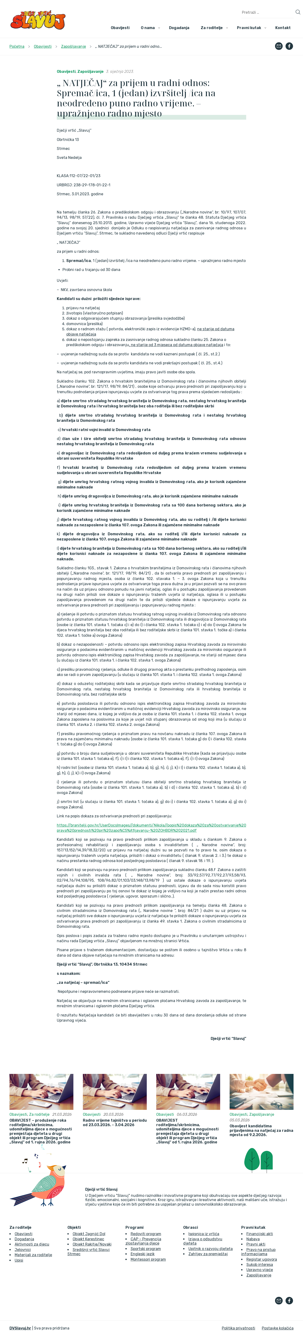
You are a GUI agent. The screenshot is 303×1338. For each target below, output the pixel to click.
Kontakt (283, 28)
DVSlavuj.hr (20, 1328)
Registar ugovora (261, 1259)
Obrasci (190, 1227)
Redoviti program (146, 1234)
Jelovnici (23, 1249)
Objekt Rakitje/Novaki (92, 1244)
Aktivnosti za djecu (32, 1244)
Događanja (179, 28)
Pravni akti (255, 1244)
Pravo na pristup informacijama (258, 1251)
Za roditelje (212, 28)
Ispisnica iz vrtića (203, 1234)
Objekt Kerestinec (88, 1239)
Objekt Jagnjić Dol (89, 1234)
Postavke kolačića (278, 1328)
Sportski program (146, 1248)
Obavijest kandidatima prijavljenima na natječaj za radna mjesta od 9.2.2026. (261, 1130)
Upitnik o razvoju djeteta (210, 1248)
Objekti (74, 1227)
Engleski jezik (143, 1254)
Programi (134, 1227)
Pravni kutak (249, 28)
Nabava (253, 1239)
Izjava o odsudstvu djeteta (202, 1241)
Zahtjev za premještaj (208, 1254)
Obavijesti (120, 28)
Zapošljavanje (90, 71)
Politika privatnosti (238, 1328)
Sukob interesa (259, 1264)
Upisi (19, 1260)
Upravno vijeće (259, 1270)
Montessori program (148, 1259)
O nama (148, 28)
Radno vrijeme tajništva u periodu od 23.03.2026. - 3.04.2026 (115, 1122)
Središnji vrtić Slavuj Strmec (88, 1251)
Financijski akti (259, 1234)
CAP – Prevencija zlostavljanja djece (143, 1241)
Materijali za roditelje (33, 1255)
